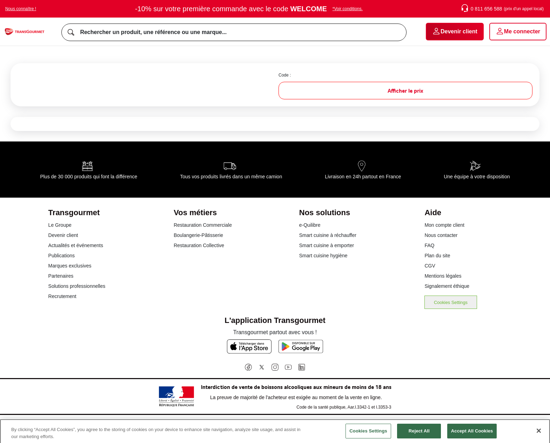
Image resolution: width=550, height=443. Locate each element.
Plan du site (437, 255)
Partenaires (61, 276)
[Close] (538, 434)
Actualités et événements (75, 245)
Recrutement (62, 296)
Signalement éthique (446, 286)
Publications (61, 255)
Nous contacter (440, 235)
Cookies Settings (451, 302)
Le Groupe (60, 225)
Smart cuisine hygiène (323, 255)
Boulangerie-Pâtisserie (198, 235)
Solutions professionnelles (77, 286)
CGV (429, 266)
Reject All (419, 434)
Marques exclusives (70, 266)
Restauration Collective (199, 245)
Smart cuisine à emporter (326, 245)
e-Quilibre (310, 225)
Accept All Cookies (472, 434)
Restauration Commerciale (203, 225)
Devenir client (63, 235)
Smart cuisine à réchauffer (327, 235)
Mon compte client (444, 225)
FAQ (429, 245)
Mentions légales (442, 276)
